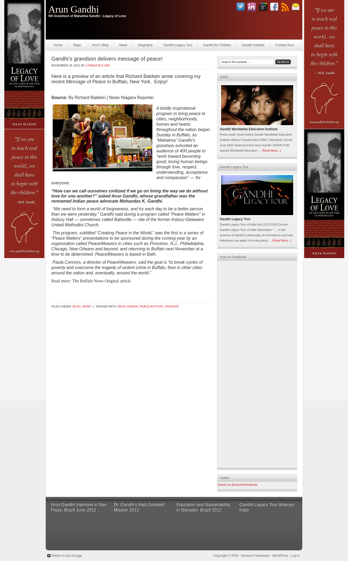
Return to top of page (67, 556)
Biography (145, 45)
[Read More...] (271, 150)
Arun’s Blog (100, 45)
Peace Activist (151, 306)
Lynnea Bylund (98, 65)
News (123, 45)
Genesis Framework (255, 556)
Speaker (172, 306)
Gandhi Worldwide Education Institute (248, 129)
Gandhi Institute (253, 45)
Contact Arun (285, 45)
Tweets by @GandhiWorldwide (237, 484)
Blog (76, 306)
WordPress (280, 556)
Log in (295, 556)
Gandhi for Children (217, 45)
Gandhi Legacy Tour (178, 45)
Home (58, 45)
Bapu (77, 45)
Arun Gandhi (73, 9)
